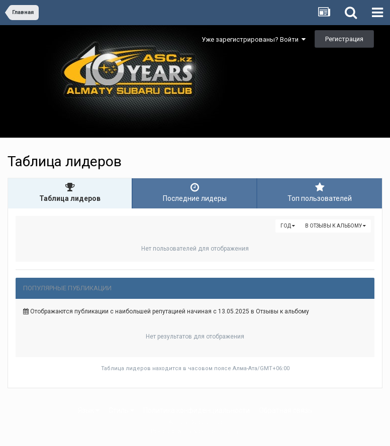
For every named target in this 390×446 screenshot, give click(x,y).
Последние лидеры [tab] (194, 192)
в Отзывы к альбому (335, 226)
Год (287, 226)
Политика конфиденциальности (196, 410)
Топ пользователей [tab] (319, 192)
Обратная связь (285, 410)
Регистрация (344, 39)
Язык (89, 410)
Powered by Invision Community (195, 431)
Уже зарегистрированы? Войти (254, 39)
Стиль (121, 410)
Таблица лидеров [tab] (70, 192)
